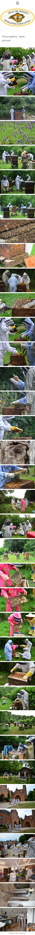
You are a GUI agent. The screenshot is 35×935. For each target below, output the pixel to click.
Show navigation (17, 3)
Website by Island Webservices (17, 933)
